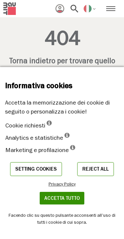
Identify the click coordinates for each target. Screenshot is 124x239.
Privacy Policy (62, 184)
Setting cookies (36, 169)
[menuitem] (60, 8)
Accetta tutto (62, 198)
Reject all (95, 169)
